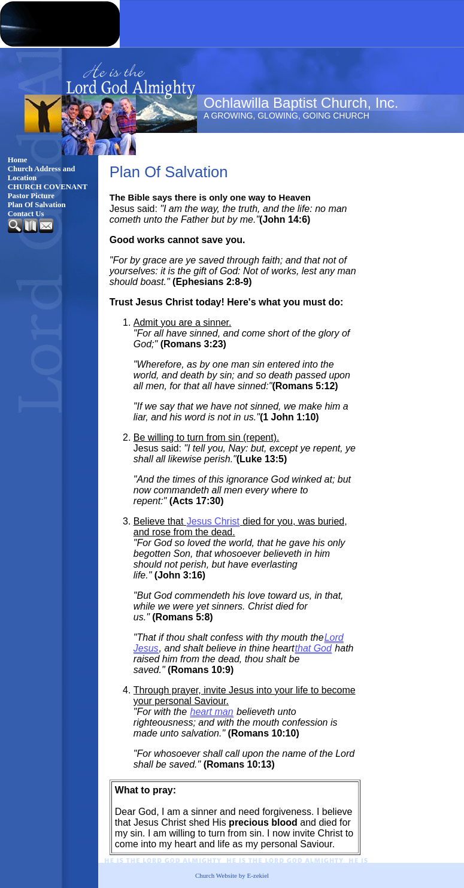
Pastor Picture (31, 196)
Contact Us (26, 214)
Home (18, 160)
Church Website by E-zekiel (232, 875)
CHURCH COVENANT (47, 187)
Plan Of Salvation (37, 205)
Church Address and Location (41, 173)
